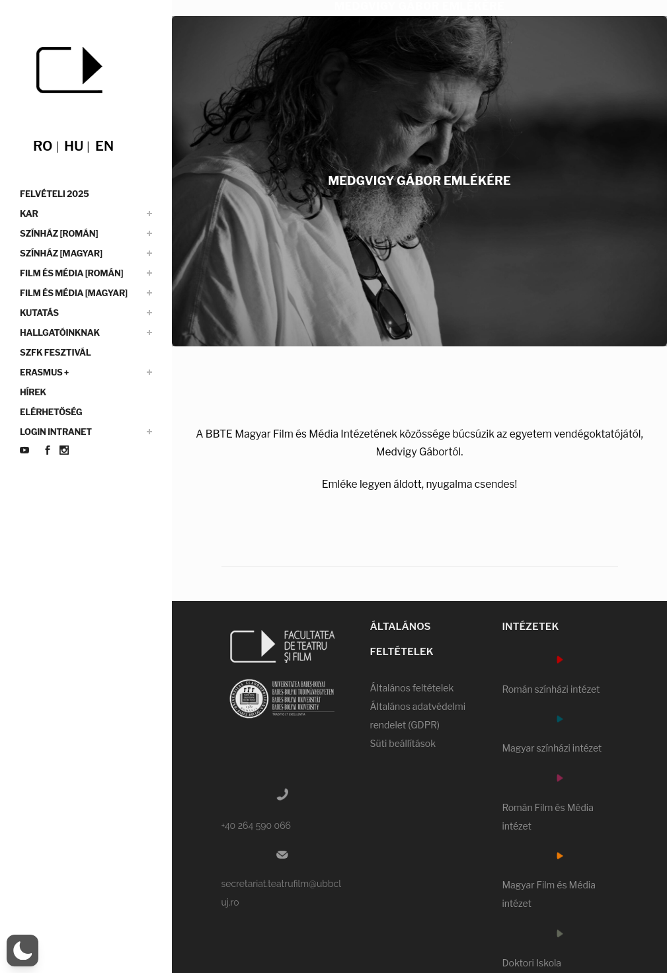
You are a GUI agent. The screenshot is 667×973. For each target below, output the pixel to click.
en (104, 146)
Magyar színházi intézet (552, 748)
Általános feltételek (411, 687)
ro (42, 146)
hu (73, 146)
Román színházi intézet (551, 689)
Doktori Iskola (531, 962)
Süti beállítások (403, 743)
